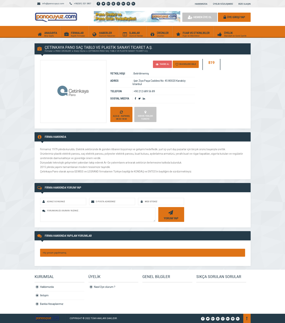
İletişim (44, 295)
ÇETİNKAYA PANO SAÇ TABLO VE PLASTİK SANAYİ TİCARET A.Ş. (118, 51)
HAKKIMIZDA (201, 4)
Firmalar (49, 51)
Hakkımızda (47, 286)
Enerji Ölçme (80, 51)
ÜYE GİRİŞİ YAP (234, 17)
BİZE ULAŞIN (244, 4)
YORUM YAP (170, 214)
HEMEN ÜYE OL (200, 17)
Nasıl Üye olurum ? (104, 286)
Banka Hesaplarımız (51, 303)
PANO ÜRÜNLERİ (63, 51)
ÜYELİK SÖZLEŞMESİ (223, 4)
